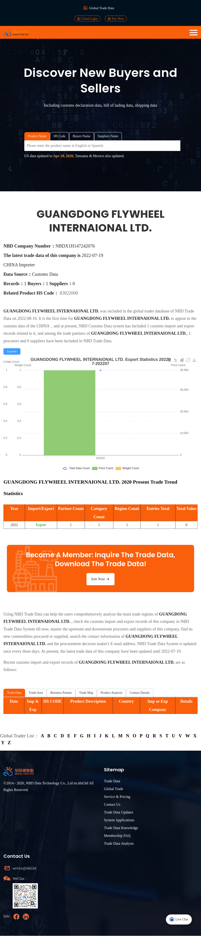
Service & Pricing (117, 797)
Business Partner (61, 692)
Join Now (100, 579)
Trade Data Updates (118, 812)
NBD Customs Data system (101, 326)
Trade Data (14, 692)
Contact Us (112, 804)
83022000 (69, 292)
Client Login (87, 18)
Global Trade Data (101, 8)
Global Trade (113, 789)
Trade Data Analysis (119, 843)
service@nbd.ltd (25, 868)
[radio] (11, 351)
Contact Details (140, 692)
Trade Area (36, 692)
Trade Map (86, 692)
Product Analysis (111, 692)
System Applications (119, 820)
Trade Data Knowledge (121, 828)
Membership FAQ (117, 836)
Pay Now (116, 18)
